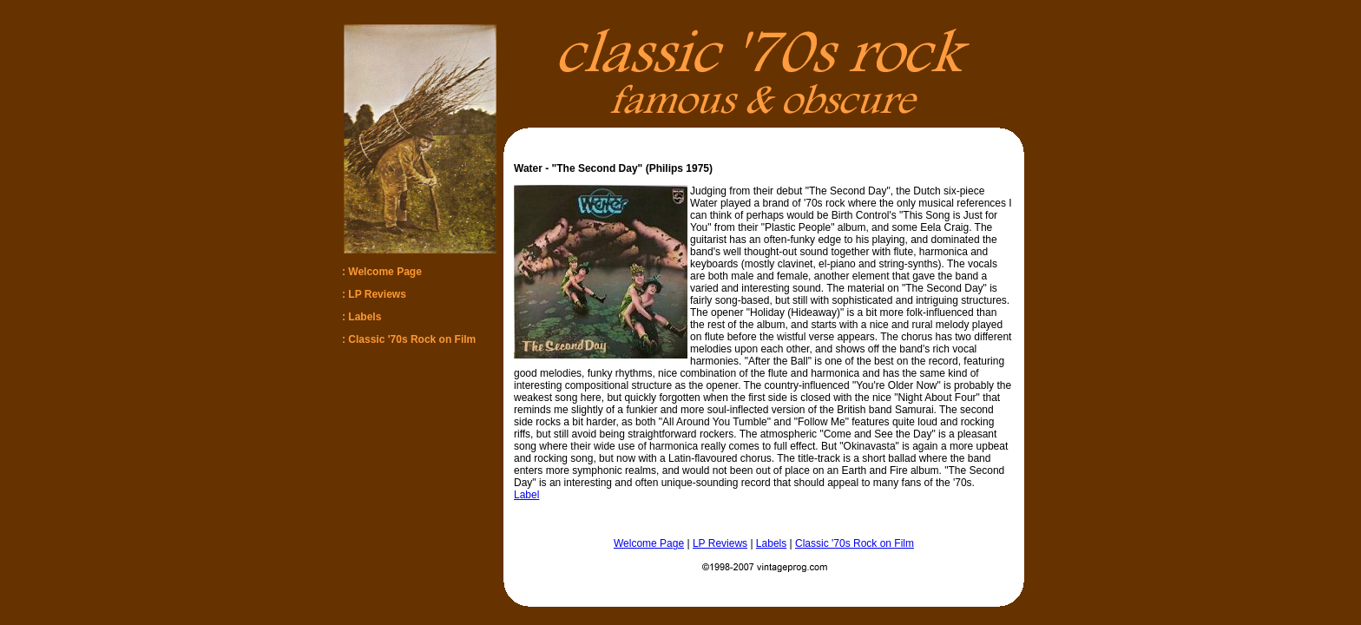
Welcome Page (649, 543)
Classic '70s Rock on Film (854, 543)
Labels (771, 543)
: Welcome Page (382, 272)
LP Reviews (720, 543)
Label (526, 495)
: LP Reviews (374, 294)
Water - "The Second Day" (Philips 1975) (613, 168)
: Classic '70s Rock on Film (409, 339)
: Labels (361, 317)
